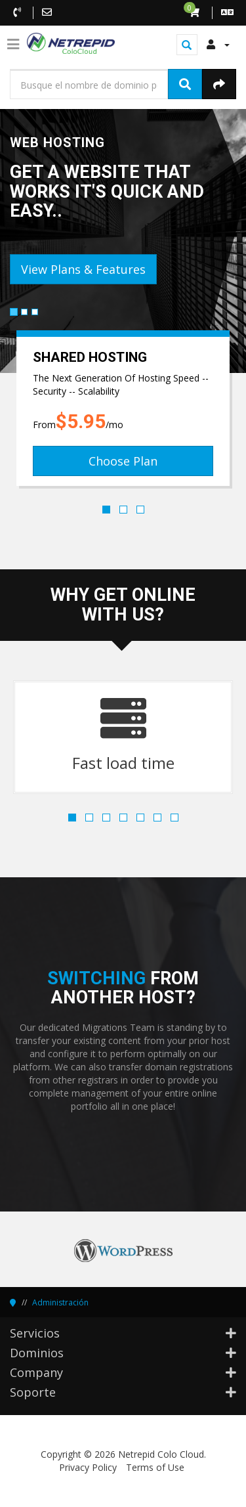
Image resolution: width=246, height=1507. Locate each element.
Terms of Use (155, 1467)
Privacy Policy (88, 1467)
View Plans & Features (83, 269)
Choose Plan (123, 461)
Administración (60, 1302)
